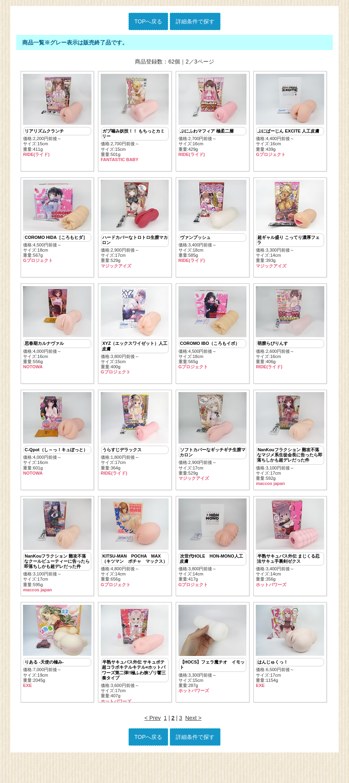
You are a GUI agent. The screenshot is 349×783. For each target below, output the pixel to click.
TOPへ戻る (148, 21)
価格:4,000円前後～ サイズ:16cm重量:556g (57, 336)
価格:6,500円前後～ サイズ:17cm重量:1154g (290, 667)
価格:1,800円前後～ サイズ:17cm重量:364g (135, 446)
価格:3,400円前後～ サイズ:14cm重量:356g (290, 559)
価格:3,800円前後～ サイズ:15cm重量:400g (135, 338)
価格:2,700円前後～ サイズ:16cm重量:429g (212, 115)
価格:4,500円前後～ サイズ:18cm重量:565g (212, 336)
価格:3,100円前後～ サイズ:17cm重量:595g (57, 562)
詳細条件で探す (195, 21)
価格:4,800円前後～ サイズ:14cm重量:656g (135, 559)
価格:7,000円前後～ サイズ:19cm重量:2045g (57, 667)
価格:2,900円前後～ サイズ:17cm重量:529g (135, 228)
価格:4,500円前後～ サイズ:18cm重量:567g (57, 225)
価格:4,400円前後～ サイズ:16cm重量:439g (290, 115)
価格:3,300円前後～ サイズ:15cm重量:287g (212, 669)
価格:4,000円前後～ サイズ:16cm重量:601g (57, 446)
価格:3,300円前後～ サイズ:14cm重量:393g (290, 228)
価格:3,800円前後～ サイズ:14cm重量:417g (212, 559)
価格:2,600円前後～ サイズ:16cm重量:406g (290, 336)
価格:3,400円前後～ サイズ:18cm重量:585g (212, 225)
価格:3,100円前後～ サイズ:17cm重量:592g (290, 452)
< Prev (152, 742)
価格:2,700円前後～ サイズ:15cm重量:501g (135, 118)
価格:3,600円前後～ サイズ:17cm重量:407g (135, 675)
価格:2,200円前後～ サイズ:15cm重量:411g (57, 115)
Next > (193, 742)
